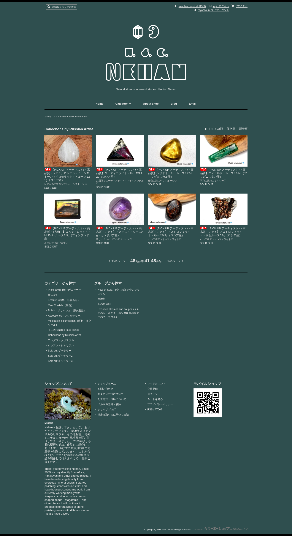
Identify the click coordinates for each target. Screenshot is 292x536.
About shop (151, 103)
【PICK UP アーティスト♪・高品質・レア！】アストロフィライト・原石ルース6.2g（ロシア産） (223, 232)
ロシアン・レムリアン (61, 345)
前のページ (118, 261)
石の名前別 (104, 304)
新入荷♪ (52, 294)
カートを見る (155, 399)
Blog (174, 103)
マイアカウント (156, 383)
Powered (221, 529)
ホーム (48, 116)
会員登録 (152, 388)
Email (193, 103)
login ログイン (221, 6)
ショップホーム (107, 383)
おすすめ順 (216, 128)
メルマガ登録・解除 (109, 404)
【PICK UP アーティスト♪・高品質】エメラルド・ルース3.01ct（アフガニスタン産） (223, 173)
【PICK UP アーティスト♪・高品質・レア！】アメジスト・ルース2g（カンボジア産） (119, 232)
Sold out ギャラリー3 (60, 361)
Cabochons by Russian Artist (71, 116)
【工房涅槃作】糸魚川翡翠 (63, 329)
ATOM (158, 409)
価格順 (231, 128)
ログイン (152, 394)
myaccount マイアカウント (213, 10)
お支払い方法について (111, 394)
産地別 (101, 298)
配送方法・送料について (112, 399)
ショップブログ (107, 409)
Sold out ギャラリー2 (60, 355)
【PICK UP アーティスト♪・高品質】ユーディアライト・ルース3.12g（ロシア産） (119, 173)
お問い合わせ (105, 388)
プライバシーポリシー (160, 404)
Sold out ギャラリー (59, 350)
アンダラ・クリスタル (61, 340)
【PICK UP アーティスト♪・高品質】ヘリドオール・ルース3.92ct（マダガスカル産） (171, 173)
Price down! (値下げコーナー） (66, 289)
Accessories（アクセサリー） (65, 315)
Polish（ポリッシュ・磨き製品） (67, 310)
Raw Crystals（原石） (61, 305)
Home (99, 103)
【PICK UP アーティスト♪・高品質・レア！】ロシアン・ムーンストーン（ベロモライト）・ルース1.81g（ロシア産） (67, 175)
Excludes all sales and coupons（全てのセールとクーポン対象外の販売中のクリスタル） (118, 313)
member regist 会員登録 (192, 6)
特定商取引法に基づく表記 (113, 414)
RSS (150, 409)
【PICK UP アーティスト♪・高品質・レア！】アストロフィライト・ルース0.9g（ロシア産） (171, 232)
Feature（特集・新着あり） (64, 300)
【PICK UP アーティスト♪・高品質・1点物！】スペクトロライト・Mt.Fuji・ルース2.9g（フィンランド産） (67, 233)
